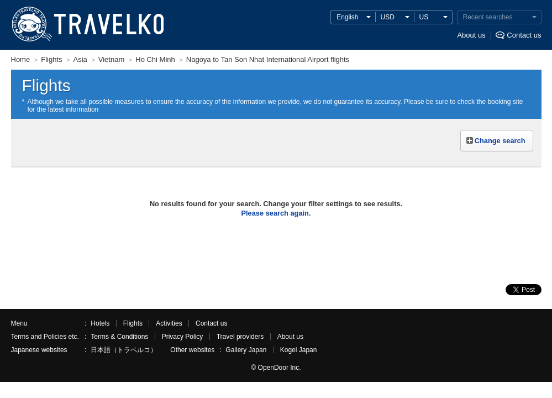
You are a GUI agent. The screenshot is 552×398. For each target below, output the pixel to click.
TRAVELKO (31, 24)
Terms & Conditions (119, 337)
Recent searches (488, 17)
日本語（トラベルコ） (124, 350)
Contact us (524, 35)
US (424, 17)
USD (388, 17)
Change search (500, 141)
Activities (169, 323)
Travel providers (240, 337)
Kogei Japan (298, 350)
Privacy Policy (182, 337)
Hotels (100, 323)
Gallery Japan (245, 350)
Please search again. (276, 213)
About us (471, 35)
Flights (133, 323)
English (347, 17)
